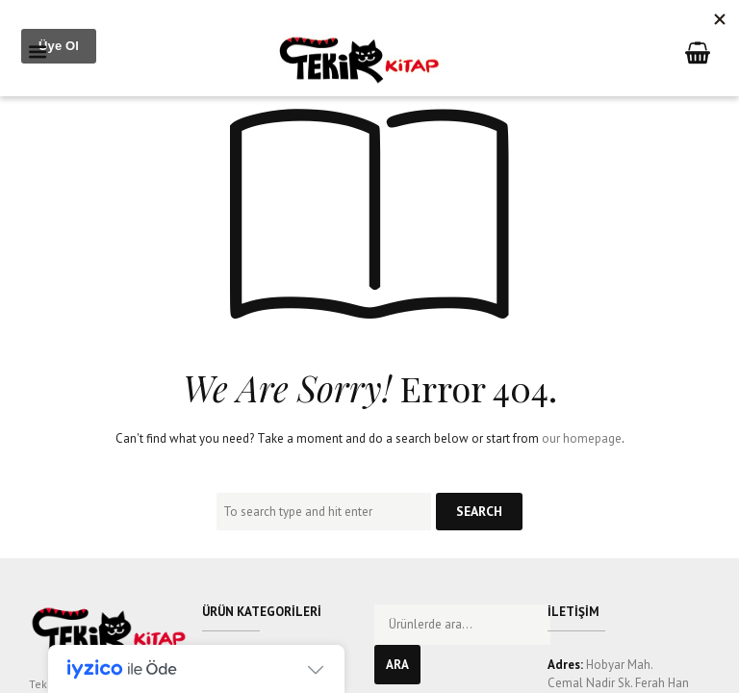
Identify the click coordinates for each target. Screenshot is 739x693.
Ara (397, 664)
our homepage (582, 438)
